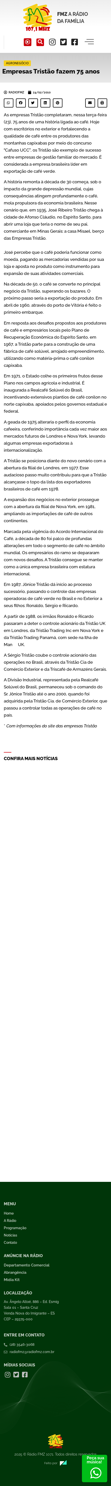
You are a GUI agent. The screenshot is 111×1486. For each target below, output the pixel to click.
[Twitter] (63, 42)
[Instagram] (52, 42)
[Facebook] (74, 42)
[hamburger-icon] (89, 42)
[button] (8, 103)
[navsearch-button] (40, 42)
